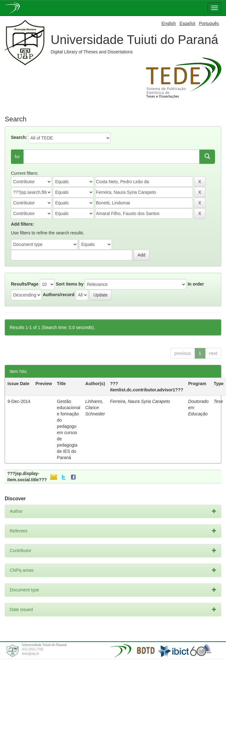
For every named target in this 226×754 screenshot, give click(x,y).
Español (187, 23)
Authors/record (58, 294)
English (169, 23)
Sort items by (70, 284)
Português (209, 23)
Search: (19, 137)
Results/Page (24, 284)
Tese (218, 401)
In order (196, 284)
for (17, 156)
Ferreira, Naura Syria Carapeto (140, 401)
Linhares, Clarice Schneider (95, 407)
